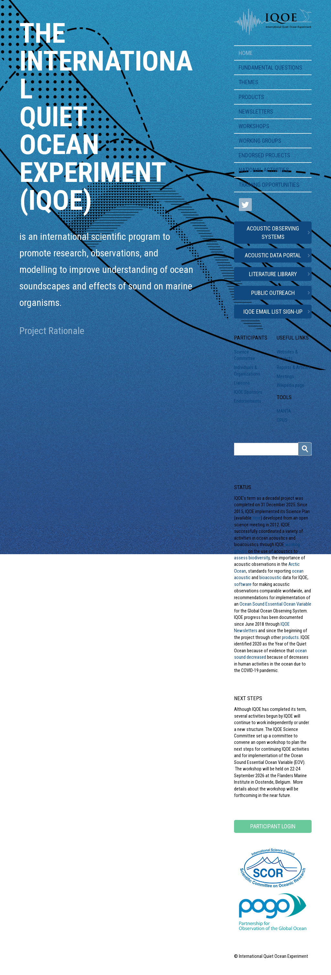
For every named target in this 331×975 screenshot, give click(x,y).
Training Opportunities (269, 184)
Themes (248, 82)
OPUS (282, 420)
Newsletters (256, 111)
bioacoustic (270, 577)
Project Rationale (51, 330)
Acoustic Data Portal (273, 255)
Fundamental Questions (270, 67)
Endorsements (247, 401)
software (242, 584)
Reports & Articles (294, 367)
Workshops (254, 126)
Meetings (285, 376)
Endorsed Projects (264, 155)
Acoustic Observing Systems (273, 232)
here (256, 518)
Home (246, 53)
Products (251, 97)
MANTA (284, 411)
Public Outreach (273, 292)
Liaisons (242, 383)
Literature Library (273, 274)
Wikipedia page (290, 385)
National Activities (264, 169)
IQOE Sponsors (248, 392)
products (290, 637)
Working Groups (260, 140)
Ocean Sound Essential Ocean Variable (275, 604)
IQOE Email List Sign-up (273, 311)
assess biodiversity (252, 558)
